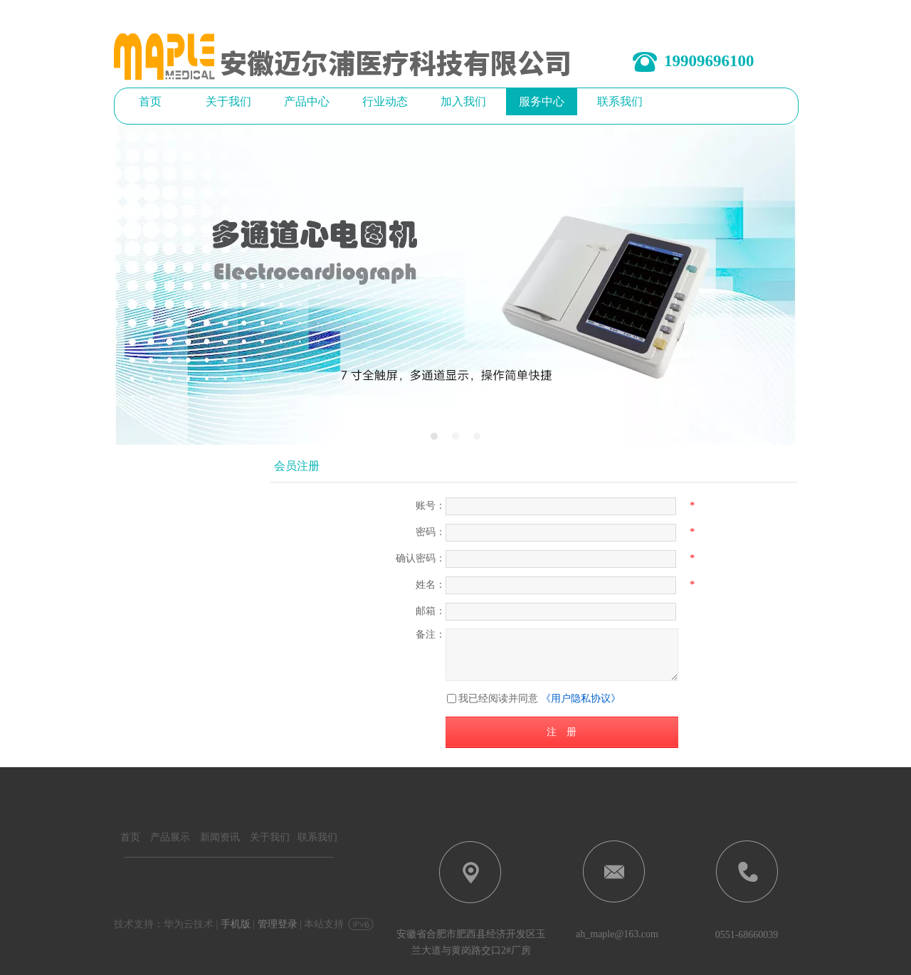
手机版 (236, 924)
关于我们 (270, 837)
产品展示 (170, 837)
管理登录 (277, 924)
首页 (130, 837)
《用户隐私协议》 (581, 698)
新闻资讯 (220, 837)
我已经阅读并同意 (498, 698)
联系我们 (316, 837)
